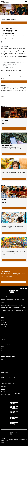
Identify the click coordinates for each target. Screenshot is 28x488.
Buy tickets (3, 330)
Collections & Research (4, 326)
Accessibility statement (4, 372)
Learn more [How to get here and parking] (14, 154)
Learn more (14, 207)
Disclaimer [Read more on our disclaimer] (2, 442)
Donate (2, 359)
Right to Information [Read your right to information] (4, 440)
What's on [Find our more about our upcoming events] (2, 320)
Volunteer (2, 365)
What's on (3, 185)
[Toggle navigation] (26, 2)
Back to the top (23, 288)
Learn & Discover (4, 324)
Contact (2, 352)
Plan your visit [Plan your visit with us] (3, 322)
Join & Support (3, 332)
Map (25, 38)
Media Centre (3, 370)
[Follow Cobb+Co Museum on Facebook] (7, 377)
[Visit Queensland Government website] (14, 433)
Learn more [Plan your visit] (14, 128)
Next (13, 282)
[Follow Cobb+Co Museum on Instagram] (9, 377)
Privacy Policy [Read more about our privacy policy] (3, 438)
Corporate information (4, 367)
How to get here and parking (14, 144)
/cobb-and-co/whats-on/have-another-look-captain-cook (14, 249)
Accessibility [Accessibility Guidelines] (3, 346)
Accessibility (14, 169)
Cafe (1, 350)
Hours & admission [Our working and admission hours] (4, 342)
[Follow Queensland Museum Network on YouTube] (14, 377)
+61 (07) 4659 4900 (18, 393)
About (2, 328)
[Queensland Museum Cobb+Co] (5, 2)
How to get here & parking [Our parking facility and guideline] (5, 344)
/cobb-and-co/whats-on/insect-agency (14, 223)
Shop (2, 335)
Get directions (3, 386)
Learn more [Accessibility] (14, 179)
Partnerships (3, 361)
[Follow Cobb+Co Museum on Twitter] (12, 377)
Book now (14, 22)
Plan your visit (4, 106)
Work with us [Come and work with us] (3, 363)
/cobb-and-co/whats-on (14, 198)
